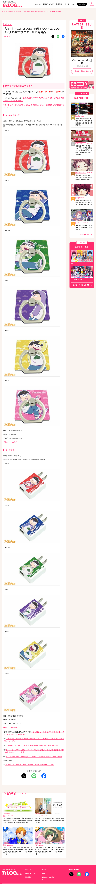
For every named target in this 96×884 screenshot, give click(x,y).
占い (73, 4)
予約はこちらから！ (9, 437)
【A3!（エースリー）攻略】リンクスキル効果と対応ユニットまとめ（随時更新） (84, 114)
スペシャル (9, 11)
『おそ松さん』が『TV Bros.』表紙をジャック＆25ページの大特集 (26, 735)
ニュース (38, 4)
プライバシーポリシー (31, 872)
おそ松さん (16, 11)
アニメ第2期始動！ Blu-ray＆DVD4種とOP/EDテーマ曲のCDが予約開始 (28, 745)
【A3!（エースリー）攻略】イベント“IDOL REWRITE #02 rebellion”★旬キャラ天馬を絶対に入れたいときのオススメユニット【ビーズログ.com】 (18, 838)
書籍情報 (59, 4)
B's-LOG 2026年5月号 (81, 60)
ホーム (3, 11)
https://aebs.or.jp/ (74, 875)
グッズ (66, 4)
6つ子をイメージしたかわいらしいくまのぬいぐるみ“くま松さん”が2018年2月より (29, 103)
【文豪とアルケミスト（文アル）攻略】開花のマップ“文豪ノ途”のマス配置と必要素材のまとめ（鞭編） (84, 138)
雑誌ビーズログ (48, 4)
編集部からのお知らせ (48, 863)
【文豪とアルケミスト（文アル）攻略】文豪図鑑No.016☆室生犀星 (84, 162)
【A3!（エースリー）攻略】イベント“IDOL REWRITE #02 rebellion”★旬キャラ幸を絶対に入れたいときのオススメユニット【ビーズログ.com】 (49, 838)
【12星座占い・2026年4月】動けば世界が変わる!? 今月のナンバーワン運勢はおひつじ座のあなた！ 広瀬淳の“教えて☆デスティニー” (17, 808)
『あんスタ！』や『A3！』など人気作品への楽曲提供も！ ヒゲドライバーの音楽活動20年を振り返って (49, 808)
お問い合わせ (19, 872)
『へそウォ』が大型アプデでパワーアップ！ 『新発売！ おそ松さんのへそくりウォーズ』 (33, 732)
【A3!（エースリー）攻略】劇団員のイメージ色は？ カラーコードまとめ (84, 184)
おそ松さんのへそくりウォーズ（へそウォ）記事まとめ (84, 207)
